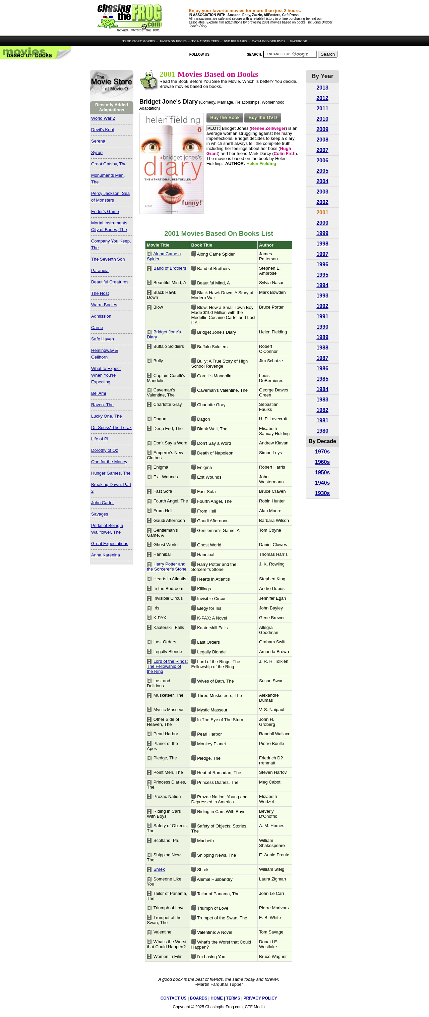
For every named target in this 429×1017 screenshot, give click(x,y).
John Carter (102, 502)
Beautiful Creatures (109, 281)
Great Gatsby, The (109, 163)
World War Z (103, 118)
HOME (217, 998)
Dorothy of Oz (104, 450)
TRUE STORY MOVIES (138, 41)
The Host (100, 293)
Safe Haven (102, 338)
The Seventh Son (108, 259)
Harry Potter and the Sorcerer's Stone (166, 566)
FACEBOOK (298, 41)
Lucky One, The (106, 416)
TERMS (233, 998)
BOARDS (198, 998)
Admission (101, 316)
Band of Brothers (170, 268)
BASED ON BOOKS (173, 41)
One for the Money (109, 461)
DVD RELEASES (235, 41)
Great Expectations (109, 543)
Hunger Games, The (111, 473)
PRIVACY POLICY (260, 998)
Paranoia (100, 270)
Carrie (97, 327)
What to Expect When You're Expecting (106, 375)
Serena (98, 141)
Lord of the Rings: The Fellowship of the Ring (167, 666)
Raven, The (102, 404)
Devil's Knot (102, 129)
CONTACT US (174, 998)
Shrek (159, 869)
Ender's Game (105, 211)
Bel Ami (98, 393)
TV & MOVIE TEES (205, 41)
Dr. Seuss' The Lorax (111, 427)
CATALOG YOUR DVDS (268, 41)
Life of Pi (99, 438)
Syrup (97, 152)
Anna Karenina (105, 554)
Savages (99, 514)
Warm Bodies (104, 304)
